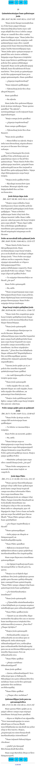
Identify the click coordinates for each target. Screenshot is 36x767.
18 (21, 2)
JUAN (11, 2)
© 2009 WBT (18, 764)
